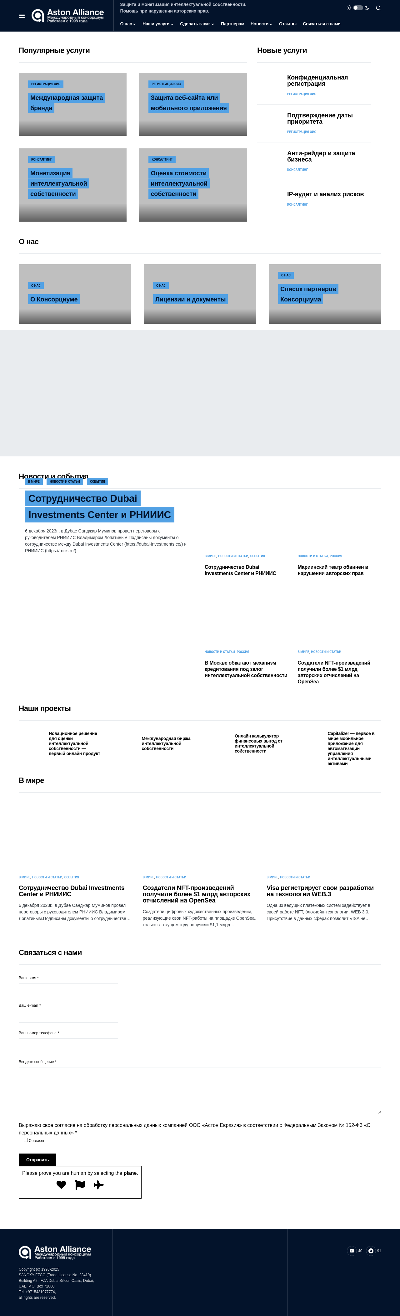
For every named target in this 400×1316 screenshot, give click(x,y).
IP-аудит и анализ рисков (325, 194)
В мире (34, 481)
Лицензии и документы (190, 299)
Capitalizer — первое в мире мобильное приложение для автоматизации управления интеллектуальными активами (351, 748)
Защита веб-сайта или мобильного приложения (189, 102)
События (97, 481)
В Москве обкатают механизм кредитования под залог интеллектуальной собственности (246, 669)
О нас (36, 285)
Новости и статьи (65, 481)
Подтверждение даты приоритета (320, 118)
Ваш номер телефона (68, 1040)
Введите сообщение (38, 1062)
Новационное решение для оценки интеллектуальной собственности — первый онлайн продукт (74, 743)
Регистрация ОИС (45, 84)
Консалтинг (41, 159)
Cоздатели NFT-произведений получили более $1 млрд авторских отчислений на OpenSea (197, 894)
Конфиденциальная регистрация (317, 80)
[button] (22, 15)
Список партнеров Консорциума (308, 294)
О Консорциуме (54, 299)
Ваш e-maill (68, 1013)
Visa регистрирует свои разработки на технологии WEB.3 (320, 890)
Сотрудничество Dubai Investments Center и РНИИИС (100, 507)
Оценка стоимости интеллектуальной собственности (179, 183)
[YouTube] (354, 1251)
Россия (336, 556)
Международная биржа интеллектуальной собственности (166, 743)
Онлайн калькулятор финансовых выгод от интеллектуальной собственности (258, 743)
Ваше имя (68, 985)
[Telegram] (373, 1251)
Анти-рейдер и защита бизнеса (321, 156)
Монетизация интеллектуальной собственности (58, 183)
